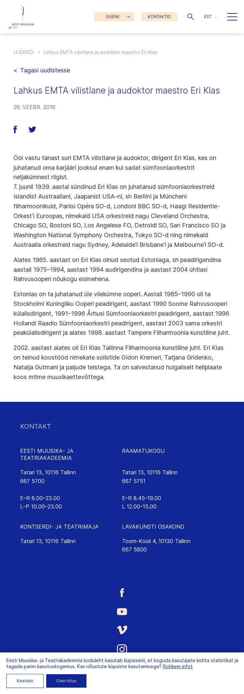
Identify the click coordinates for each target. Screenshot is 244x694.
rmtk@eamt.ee (140, 489)
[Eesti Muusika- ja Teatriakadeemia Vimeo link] (122, 629)
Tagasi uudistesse (45, 70)
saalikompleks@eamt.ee (49, 549)
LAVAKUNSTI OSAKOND (153, 526)
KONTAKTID (159, 16)
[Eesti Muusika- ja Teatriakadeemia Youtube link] (122, 611)
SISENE (113, 16)
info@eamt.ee (37, 489)
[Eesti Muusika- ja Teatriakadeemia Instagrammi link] (122, 649)
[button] (190, 16)
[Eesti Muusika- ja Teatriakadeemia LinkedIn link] (122, 669)
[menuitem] (211, 16)
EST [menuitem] (207, 16)
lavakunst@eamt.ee (146, 558)
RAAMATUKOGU (143, 450)
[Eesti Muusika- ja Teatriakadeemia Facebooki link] (122, 592)
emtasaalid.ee (37, 558)
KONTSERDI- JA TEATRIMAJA (59, 526)
